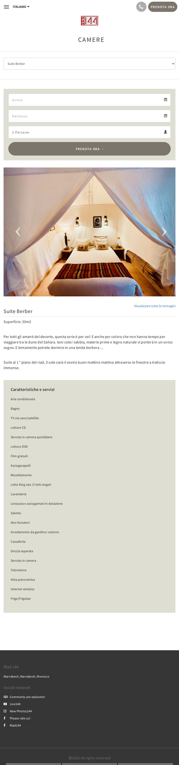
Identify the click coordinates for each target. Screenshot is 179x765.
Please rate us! (17, 718)
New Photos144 (18, 711)
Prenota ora (88, 149)
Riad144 (12, 725)
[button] (16, 231)
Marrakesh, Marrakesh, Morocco (26, 676)
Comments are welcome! (24, 697)
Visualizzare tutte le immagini (154, 306)
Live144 (12, 704)
